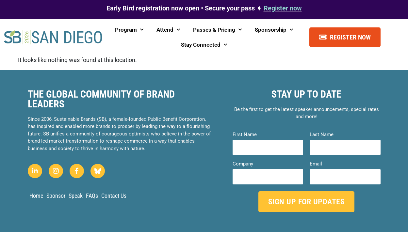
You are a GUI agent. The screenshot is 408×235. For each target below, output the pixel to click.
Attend (168, 29)
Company (243, 164)
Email (316, 164)
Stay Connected (204, 44)
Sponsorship (274, 29)
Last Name (322, 134)
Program (129, 29)
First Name (245, 134)
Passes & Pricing (217, 29)
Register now (283, 8)
